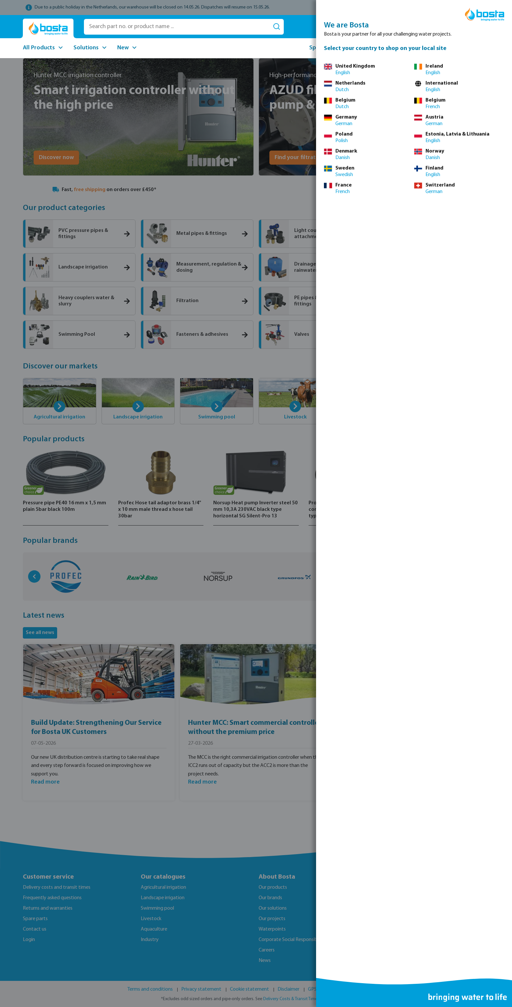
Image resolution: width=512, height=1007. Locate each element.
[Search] (276, 27)
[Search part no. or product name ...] (177, 27)
